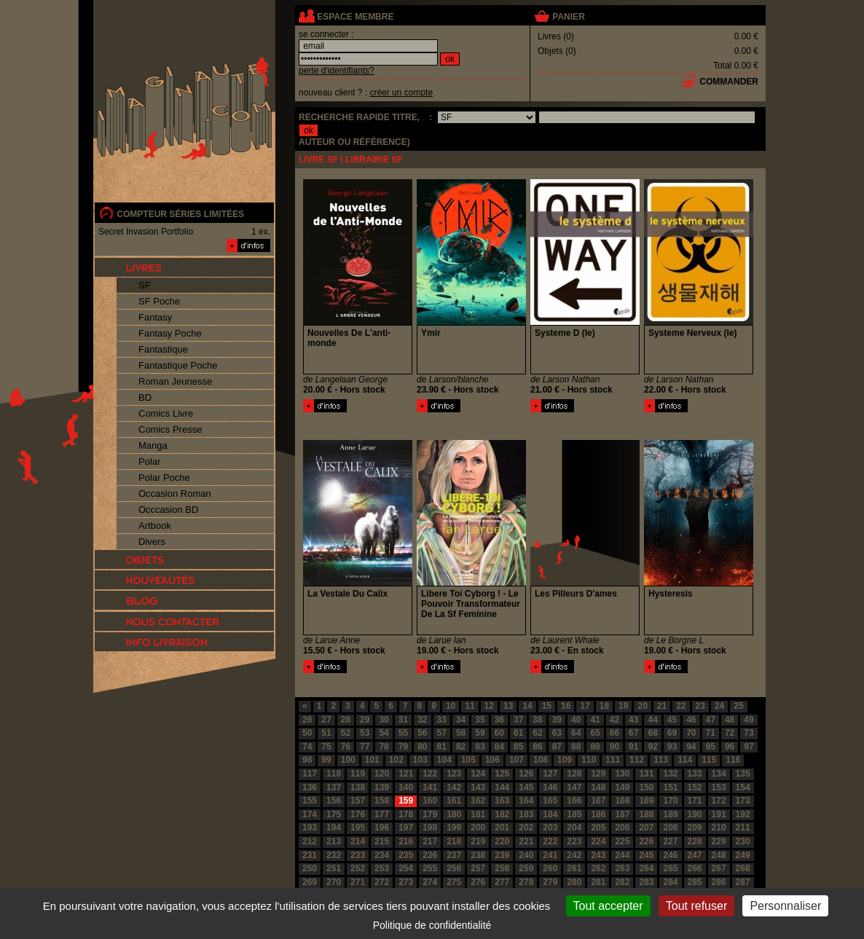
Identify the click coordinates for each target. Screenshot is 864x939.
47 (710, 720)
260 (550, 868)
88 (576, 747)
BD (145, 397)
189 (670, 814)
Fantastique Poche (177, 365)
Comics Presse (170, 429)
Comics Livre (165, 413)
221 (526, 841)
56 (422, 733)
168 (622, 800)
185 (574, 814)
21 (662, 706)
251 (333, 868)
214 (357, 841)
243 (598, 855)
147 (574, 787)
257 (478, 868)
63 (557, 733)
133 (695, 774)
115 (709, 760)
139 (381, 787)
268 (743, 868)
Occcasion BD (168, 509)
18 (604, 706)
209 (695, 827)
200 (478, 827)
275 (454, 882)
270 (333, 882)
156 (333, 800)
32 (422, 720)
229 (719, 841)
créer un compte (401, 92)
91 (633, 747)
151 (670, 787)
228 (695, 841)
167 (598, 800)
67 (633, 733)
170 (670, 800)
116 (733, 760)
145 (526, 787)
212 (309, 841)
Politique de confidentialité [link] (432, 925)
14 (527, 706)
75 (326, 747)
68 (652, 733)
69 (672, 733)
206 (622, 827)
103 (420, 760)
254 (405, 868)
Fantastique (163, 349)
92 (652, 747)
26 (307, 720)
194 (333, 827)
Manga (153, 445)
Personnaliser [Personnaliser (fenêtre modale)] (785, 906)
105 (468, 760)
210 (719, 827)
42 (614, 720)
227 (670, 841)
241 (550, 855)
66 (614, 733)
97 (748, 747)
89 (595, 747)
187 (622, 814)
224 (598, 841)
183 (526, 814)
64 (576, 733)
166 (574, 800)
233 (357, 855)
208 (670, 827)
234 (381, 855)
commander (728, 81)
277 (502, 882)
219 (478, 841)
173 (743, 800)
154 (743, 787)
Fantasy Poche (170, 333)
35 (479, 720)
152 (695, 787)
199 (454, 827)
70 (691, 733)
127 (550, 774)
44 (652, 720)
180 (454, 814)
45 (672, 720)
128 (574, 774)
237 (454, 855)
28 (345, 720)
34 (461, 720)
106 (492, 760)
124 (478, 774)
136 (309, 787)
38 (537, 720)
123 (454, 774)
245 (646, 855)
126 (526, 774)
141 (430, 787)
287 (743, 882)
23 (700, 706)
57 (442, 733)
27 (326, 720)
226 (646, 841)
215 (381, 841)
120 (381, 774)
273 (405, 882)
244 (622, 855)
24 (719, 706)
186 (598, 814)
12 (489, 706)
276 (478, 882)
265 (670, 868)
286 (719, 882)
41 (595, 720)
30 (383, 720)
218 (454, 841)
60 (499, 733)
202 (526, 827)
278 (526, 882)
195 (357, 827)
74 (307, 747)
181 (478, 814)
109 (564, 760)
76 (345, 747)
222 (550, 841)
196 (381, 827)
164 (526, 800)
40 (576, 720)
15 (546, 706)
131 (646, 774)
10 (450, 706)
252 (357, 868)
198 (430, 827)
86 (537, 747)
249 (743, 855)
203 (550, 827)
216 (405, 841)
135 (743, 774)
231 (309, 855)
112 (636, 760)
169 (646, 800)
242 (574, 855)
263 (622, 868)
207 (646, 827)
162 (478, 800)
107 (516, 760)
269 (309, 882)
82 (461, 747)
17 (584, 706)
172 (719, 800)
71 (710, 733)
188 (646, 814)
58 (461, 733)
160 (430, 800)
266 (695, 868)
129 (598, 774)
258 (502, 868)
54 (383, 733)
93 (672, 747)
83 (479, 747)
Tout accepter (608, 906)
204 (574, 827)
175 (333, 814)
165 (550, 800)
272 (381, 882)
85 (518, 747)
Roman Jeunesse (175, 381)
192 (743, 814)
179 (430, 814)
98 (307, 760)
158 (381, 800)
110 (588, 760)
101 (372, 760)
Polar (149, 461)
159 (405, 800)
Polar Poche (164, 477)
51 (326, 733)
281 (598, 882)
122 (430, 774)
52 (345, 733)
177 (381, 814)
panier (568, 17)
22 (681, 706)
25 (738, 706)
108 (540, 760)
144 (502, 787)
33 (442, 720)
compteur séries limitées (180, 214)
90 (614, 747)
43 (633, 720)
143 (478, 787)
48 (729, 720)
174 (309, 814)
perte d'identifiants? (336, 71)
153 (719, 787)
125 (502, 774)
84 (499, 747)
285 (695, 882)
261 (574, 868)
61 (518, 733)
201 (502, 827)
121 (405, 774)
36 (499, 720)
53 (364, 733)
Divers (151, 541)
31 (403, 720)
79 (403, 747)
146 (550, 787)
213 (333, 841)
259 (526, 868)
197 (405, 827)
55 (403, 733)
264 (646, 868)
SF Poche (159, 301)
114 (685, 760)
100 (348, 760)
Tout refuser (696, 906)
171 (695, 800)
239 (502, 855)
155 (309, 800)
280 (574, 882)
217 (430, 841)
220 (502, 841)
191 (719, 814)
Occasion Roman (174, 493)
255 (430, 868)
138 (357, 787)
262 (598, 868)
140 (405, 787)
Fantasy (155, 317)
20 (642, 706)
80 (422, 747)
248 (719, 855)
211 (743, 827)
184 (550, 814)
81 (442, 747)
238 (478, 855)
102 (396, 760)
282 (622, 882)
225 (622, 841)
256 (454, 868)
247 (695, 855)
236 (430, 855)
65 (595, 733)
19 (623, 706)
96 (729, 747)
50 (307, 733)
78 (383, 747)
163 (502, 800)
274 (430, 882)
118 (333, 774)
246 (670, 855)
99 (326, 760)
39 (557, 720)
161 (454, 800)
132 (670, 774)
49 (748, 720)
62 (537, 733)
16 (565, 706)
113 (660, 760)
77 (364, 747)
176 (357, 814)
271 (357, 882)
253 (381, 868)
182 (502, 814)
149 (622, 787)
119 (357, 774)
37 (518, 720)
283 (646, 882)
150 (646, 787)
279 (550, 882)
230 (743, 841)
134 (719, 774)
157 (357, 800)
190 (695, 814)
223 (574, 841)
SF (144, 285)
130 (622, 774)
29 (364, 720)
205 (598, 827)
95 (710, 747)
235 (405, 855)
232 (333, 855)
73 (748, 733)
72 (729, 733)
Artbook (154, 525)
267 (719, 868)
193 (309, 827)
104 (444, 760)
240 (526, 855)
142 (454, 787)
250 (309, 868)
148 (598, 787)
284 (670, 882)
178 (405, 814)
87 (557, 747)
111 (612, 760)
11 (469, 706)
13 (508, 706)
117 (309, 774)
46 (691, 720)
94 (691, 747)
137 (333, 787)
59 (479, 733)
